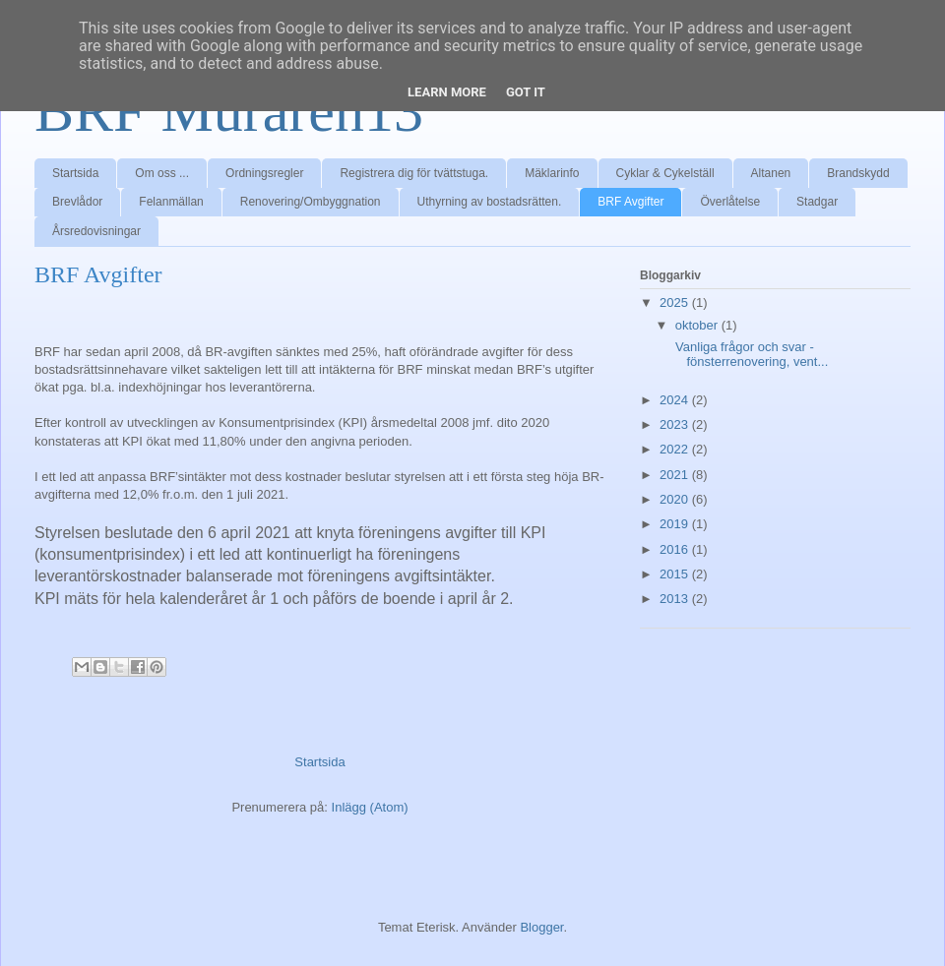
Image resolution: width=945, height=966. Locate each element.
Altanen (771, 173)
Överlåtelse (730, 202)
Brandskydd (858, 173)
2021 (676, 474)
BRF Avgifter (630, 202)
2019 (676, 523)
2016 (676, 549)
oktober (698, 325)
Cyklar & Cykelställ (665, 173)
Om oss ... (162, 173)
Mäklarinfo (552, 173)
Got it (525, 92)
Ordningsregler (264, 173)
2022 (676, 449)
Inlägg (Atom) (370, 807)
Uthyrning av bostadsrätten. (489, 202)
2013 (676, 598)
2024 (676, 399)
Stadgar (817, 202)
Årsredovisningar (96, 231)
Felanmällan (171, 202)
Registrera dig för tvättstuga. (414, 173)
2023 (676, 424)
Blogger (541, 927)
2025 (676, 302)
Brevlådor (77, 202)
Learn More (447, 92)
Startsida (75, 173)
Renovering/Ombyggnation (310, 202)
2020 (676, 499)
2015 (676, 574)
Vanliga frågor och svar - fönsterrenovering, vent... (749, 354)
